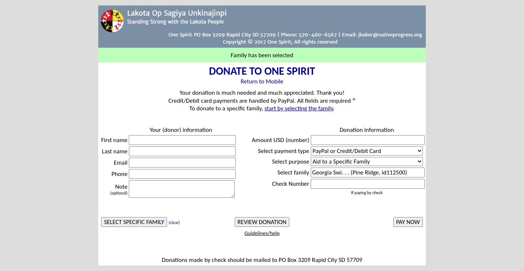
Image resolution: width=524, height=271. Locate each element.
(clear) (174, 222)
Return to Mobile (262, 81)
